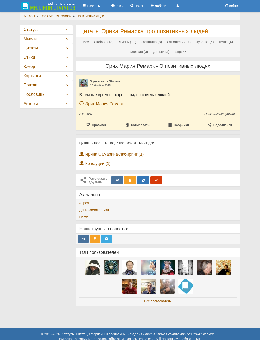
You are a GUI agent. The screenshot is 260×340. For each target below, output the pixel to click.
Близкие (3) (139, 52)
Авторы (31, 103)
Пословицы (34, 94)
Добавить (160, 6)
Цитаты (31, 48)
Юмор (29, 66)
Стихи (29, 57)
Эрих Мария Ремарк (104, 103)
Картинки (32, 76)
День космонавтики (94, 210)
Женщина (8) (151, 42)
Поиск (137, 6)
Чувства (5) (205, 42)
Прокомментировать (220, 114)
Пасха (84, 217)
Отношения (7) (179, 42)
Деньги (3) (161, 52)
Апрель (85, 203)
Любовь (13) (103, 42)
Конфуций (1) (97, 163)
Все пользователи (158, 301)
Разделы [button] (93, 6)
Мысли (30, 39)
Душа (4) (226, 42)
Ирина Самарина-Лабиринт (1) (114, 154)
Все (86, 42)
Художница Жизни (105, 81)
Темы (117, 6)
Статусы (32, 29)
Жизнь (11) (127, 42)
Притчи (31, 85)
